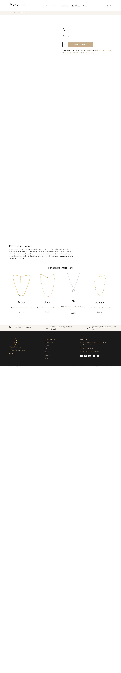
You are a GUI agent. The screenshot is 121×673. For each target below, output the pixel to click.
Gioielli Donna (49, 646)
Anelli (46, 663)
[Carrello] (110, 6)
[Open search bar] (107, 5)
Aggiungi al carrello (80, 44)
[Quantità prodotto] (64, 44)
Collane (89, 51)
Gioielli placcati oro (100, 53)
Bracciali (47, 650)
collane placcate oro (61, 560)
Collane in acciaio (66, 613)
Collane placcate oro (83, 53)
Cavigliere (48, 660)
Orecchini (48, 656)
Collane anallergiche (79, 610)
